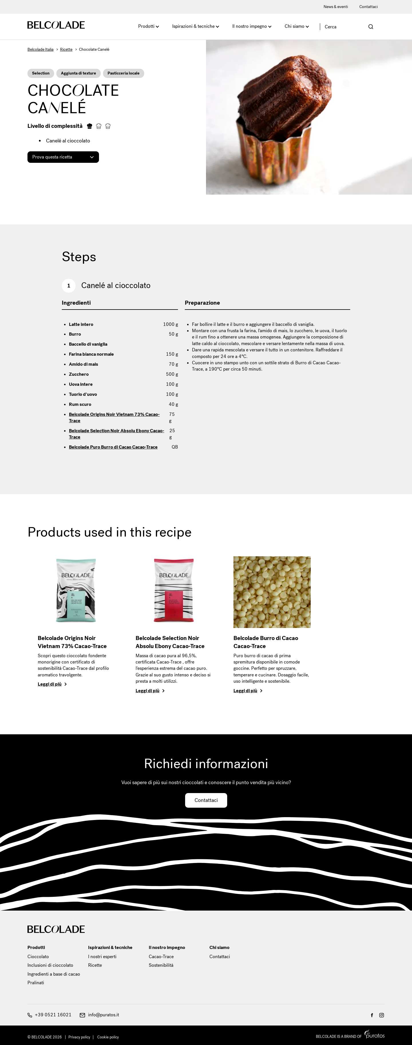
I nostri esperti (102, 957)
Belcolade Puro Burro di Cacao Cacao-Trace (113, 447)
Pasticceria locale (124, 73)
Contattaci (368, 6)
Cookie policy (108, 1037)
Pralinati (35, 983)
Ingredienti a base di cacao (53, 974)
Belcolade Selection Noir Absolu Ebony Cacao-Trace (116, 434)
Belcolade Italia (40, 49)
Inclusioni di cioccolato (50, 965)
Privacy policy (79, 1037)
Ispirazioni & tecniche (193, 26)
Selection (40, 73)
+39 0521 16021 (49, 1015)
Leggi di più (50, 684)
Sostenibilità (161, 965)
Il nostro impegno (249, 26)
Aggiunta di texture (78, 73)
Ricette (66, 49)
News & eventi (336, 6)
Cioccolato (38, 957)
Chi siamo (294, 26)
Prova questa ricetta (52, 157)
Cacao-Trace (161, 957)
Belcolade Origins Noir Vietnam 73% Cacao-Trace (114, 417)
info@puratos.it (99, 1015)
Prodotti (146, 26)
